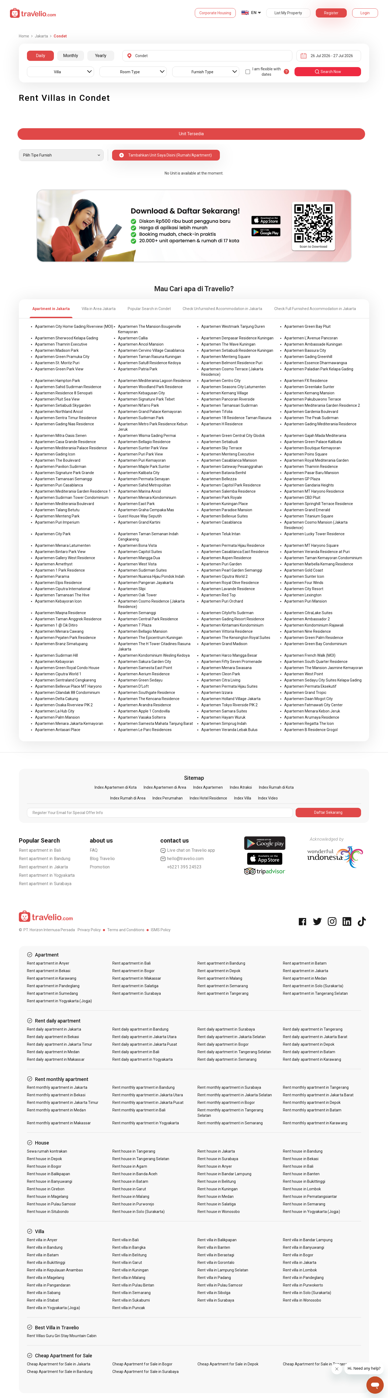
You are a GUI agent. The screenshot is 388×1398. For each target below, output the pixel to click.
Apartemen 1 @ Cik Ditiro (56, 625)
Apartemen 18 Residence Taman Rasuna (236, 418)
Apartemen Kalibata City (139, 473)
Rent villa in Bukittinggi (46, 1262)
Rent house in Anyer (215, 1166)
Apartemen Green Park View (59, 369)
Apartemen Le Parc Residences (145, 730)
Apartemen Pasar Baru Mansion (311, 473)
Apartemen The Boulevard (57, 460)
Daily (40, 55)
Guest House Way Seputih (140, 516)
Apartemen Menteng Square (225, 356)
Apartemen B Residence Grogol (311, 730)
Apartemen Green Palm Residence (313, 637)
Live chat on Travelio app (187, 850)
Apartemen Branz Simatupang (61, 644)
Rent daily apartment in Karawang (312, 1059)
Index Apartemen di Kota (116, 787)
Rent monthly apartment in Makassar (59, 1123)
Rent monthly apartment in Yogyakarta (145, 1123)
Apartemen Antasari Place (57, 730)
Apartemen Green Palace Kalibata (313, 442)
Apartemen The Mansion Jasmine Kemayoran (323, 668)
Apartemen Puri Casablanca (59, 485)
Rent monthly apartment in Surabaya (229, 1087)
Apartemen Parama (52, 576)
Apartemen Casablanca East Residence (235, 552)
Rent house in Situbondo (48, 1211)
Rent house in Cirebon (45, 1189)
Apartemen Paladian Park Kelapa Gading (318, 369)
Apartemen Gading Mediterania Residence (320, 424)
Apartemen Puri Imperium (57, 522)
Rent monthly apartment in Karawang (315, 1123)
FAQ (94, 850)
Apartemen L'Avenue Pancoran (311, 338)
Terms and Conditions (125, 930)
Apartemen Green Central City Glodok (233, 435)
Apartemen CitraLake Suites (308, 613)
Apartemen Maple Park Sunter (144, 466)
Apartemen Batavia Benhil (223, 473)
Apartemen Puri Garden (221, 564)
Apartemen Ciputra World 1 (58, 674)
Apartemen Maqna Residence (60, 613)
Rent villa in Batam (43, 1255)
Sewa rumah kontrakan (47, 1151)
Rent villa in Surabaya (216, 1300)
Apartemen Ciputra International (62, 589)
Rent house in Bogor (44, 1166)
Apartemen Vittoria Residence (227, 631)
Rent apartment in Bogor (133, 971)
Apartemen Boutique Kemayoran (312, 448)
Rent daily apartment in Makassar (56, 1059)
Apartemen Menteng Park (57, 516)
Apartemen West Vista (137, 564)
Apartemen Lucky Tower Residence (314, 534)
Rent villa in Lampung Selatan (223, 1270)
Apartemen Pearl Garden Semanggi (231, 570)
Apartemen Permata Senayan (143, 479)
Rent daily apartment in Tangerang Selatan (234, 1052)
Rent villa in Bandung (45, 1247)
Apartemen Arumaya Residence (311, 717)
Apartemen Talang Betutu (57, 510)
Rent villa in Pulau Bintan (133, 1285)
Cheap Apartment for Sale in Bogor (142, 1364)
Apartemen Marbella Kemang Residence (318, 564)
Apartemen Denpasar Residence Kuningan (237, 338)
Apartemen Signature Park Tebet (146, 399)
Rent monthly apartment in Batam (312, 1110)
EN (254, 12)
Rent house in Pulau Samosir (51, 1204)
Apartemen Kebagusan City (141, 393)
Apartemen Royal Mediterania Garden (316, 460)
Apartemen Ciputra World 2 (224, 576)
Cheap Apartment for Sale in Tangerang (317, 1364)
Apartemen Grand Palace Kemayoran (150, 411)
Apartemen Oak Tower (137, 595)
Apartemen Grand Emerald (307, 510)
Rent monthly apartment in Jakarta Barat (318, 1095)
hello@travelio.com (182, 858)
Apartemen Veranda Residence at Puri (317, 552)
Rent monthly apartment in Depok (312, 1102)
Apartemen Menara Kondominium (147, 497)
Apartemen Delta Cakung (56, 699)
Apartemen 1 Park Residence (60, 570)
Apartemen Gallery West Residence (65, 558)
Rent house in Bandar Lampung (224, 1174)
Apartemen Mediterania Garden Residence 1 (73, 491)
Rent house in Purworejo (133, 1204)
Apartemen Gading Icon (55, 454)
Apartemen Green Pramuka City (62, 356)
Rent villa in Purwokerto (303, 1285)
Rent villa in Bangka (129, 1247)
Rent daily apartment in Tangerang (312, 1029)
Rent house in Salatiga (217, 1204)
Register (331, 13)
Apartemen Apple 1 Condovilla (144, 711)
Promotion (100, 867)
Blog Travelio (102, 858)
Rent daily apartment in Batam (309, 1052)
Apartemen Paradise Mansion (226, 510)
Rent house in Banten (301, 1174)
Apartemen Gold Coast (303, 570)
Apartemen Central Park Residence (148, 619)
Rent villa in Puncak (128, 1308)
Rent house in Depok (44, 1159)
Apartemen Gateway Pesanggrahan (232, 466)
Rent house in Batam (130, 1181)
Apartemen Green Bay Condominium (315, 644)
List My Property (288, 13)
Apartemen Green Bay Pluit (307, 326)
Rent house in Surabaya (218, 1159)
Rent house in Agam (129, 1166)
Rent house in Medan (216, 1196)
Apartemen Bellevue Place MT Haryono (68, 686)
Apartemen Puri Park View (140, 454)
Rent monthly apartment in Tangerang (316, 1087)
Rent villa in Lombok (300, 1270)
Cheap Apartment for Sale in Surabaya (145, 1371)
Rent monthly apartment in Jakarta (57, 1087)
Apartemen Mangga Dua (139, 558)
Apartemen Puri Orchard (222, 601)
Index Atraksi (241, 787)
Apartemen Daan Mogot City (308, 699)
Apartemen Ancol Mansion (141, 344)
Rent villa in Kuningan (130, 1270)
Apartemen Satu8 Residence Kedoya (149, 363)
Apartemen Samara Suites (224, 711)
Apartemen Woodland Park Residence (150, 387)
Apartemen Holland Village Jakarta (231, 699)
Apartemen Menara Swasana (226, 668)
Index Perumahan (168, 798)
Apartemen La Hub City (54, 711)
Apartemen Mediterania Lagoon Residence (154, 380)
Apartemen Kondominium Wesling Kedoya (154, 655)
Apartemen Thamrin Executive (61, 344)
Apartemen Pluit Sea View (57, 399)
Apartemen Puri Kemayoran (142, 460)
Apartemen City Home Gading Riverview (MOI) (74, 326)
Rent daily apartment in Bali (135, 1052)
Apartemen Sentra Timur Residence (66, 418)
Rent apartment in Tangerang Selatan (315, 993)
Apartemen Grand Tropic (305, 692)
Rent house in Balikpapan (48, 1174)
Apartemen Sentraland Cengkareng (65, 680)
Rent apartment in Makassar (136, 978)
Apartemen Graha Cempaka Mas (146, 510)
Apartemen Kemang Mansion (309, 393)
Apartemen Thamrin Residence (311, 466)
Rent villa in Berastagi (216, 1255)
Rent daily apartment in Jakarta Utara (144, 1037)
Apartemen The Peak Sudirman (311, 418)
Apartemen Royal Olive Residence (230, 582)
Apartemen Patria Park (137, 369)
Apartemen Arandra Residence (144, 705)
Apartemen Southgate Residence (146, 692)
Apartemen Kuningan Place (224, 504)
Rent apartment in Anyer (48, 963)
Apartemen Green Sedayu (140, 680)
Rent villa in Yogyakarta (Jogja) (53, 1308)
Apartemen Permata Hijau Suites (229, 686)
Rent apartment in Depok (219, 971)
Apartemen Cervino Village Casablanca (151, 350)
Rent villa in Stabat (43, 1300)
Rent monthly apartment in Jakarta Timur (62, 1102)
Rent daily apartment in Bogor (223, 1044)
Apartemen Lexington (302, 595)
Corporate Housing (215, 13)
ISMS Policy (161, 930)
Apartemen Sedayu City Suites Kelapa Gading (323, 680)
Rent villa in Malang (128, 1277)
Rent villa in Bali (125, 1240)
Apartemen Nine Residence (307, 631)
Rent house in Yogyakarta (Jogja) (311, 1211)
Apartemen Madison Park (57, 350)
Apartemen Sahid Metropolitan (144, 485)
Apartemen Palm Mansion (57, 717)
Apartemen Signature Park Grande (64, 473)
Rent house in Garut (129, 1189)
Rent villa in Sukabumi (131, 1300)
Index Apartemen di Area (165, 787)
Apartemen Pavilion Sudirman (60, 466)
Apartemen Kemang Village (224, 393)
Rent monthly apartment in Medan (56, 1110)
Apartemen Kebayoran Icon (58, 601)
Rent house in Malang (130, 1196)
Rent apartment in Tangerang (223, 993)
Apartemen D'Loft (133, 686)
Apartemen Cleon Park (220, 674)
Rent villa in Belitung (129, 1255)
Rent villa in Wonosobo (302, 1300)
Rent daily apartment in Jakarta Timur (59, 1044)
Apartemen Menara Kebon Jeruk (312, 711)
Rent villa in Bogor (298, 1255)
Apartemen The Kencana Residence (148, 699)
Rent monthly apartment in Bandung (143, 1087)
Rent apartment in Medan (305, 978)
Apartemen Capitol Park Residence (231, 485)
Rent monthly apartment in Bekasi (56, 1095)
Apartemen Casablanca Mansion (229, 460)
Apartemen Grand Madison (224, 644)
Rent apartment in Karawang (51, 978)
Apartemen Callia (133, 338)
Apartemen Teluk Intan (220, 534)
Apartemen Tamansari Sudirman (229, 405)
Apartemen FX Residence (306, 380)
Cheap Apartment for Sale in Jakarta (58, 1364)
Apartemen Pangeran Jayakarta (145, 582)
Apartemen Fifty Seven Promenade (231, 661)
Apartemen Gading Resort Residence (232, 619)
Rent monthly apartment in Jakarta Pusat (147, 1102)
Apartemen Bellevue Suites (224, 516)
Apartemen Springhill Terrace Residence (318, 504)
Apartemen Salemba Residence (228, 491)
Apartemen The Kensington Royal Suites (235, 637)
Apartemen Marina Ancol (139, 491)
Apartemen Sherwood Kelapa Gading (66, 338)
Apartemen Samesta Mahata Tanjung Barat (155, 723)
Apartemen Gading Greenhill (308, 356)
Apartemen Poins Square (305, 454)
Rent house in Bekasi (300, 1159)
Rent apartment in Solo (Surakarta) (313, 986)
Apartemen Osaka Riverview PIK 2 (64, 705)
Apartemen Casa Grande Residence (65, 442)
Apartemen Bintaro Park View (60, 552)
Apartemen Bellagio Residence (144, 442)
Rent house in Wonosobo (219, 1211)
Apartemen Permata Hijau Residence (233, 545)
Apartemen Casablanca (221, 522)
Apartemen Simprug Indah (224, 723)
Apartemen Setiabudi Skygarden (63, 405)
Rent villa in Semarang (131, 1293)
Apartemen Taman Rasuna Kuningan (149, 356)
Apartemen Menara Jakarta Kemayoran (69, 723)
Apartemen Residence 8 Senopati (63, 393)
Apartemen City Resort (303, 589)
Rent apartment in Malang (220, 978)
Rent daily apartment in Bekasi (53, 1037)
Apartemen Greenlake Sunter (309, 387)
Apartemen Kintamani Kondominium (232, 625)
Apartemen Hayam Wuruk (223, 717)
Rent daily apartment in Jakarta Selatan (232, 1037)
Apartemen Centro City (221, 380)
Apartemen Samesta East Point (145, 668)
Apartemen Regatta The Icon (309, 723)
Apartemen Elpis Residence (58, 582)
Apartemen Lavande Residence (228, 589)
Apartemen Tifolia (217, 411)
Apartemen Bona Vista (137, 545)
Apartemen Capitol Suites (140, 552)
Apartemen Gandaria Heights (309, 485)
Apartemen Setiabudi (219, 442)
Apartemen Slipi (132, 589)
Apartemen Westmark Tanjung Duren (233, 326)
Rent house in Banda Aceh (134, 1174)
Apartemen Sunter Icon (304, 576)
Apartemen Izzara (217, 692)
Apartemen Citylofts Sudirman (227, 613)
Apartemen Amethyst (53, 564)
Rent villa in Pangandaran (48, 1285)
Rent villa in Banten (214, 1247)
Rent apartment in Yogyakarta (47, 875)
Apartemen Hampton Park (57, 380)
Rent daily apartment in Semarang (227, 1059)
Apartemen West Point (303, 674)
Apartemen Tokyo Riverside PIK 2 (229, 705)
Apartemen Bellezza (219, 479)
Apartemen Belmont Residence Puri (231, 363)
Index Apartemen (208, 787)
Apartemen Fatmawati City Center (313, 705)
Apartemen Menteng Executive (227, 454)
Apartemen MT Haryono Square (311, 545)
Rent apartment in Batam (305, 963)
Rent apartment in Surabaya (45, 883)
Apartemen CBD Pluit (302, 497)
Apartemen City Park (53, 534)
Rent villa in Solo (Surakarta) (307, 1293)
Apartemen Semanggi (137, 613)
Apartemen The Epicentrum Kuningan (150, 637)
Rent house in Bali (298, 1166)
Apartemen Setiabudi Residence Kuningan (237, 350)
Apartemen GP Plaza (302, 479)
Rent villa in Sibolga (214, 1293)
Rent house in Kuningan (218, 1189)
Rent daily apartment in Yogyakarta (142, 1059)
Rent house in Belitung (217, 1181)
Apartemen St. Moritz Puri (57, 363)
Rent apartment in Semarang (223, 986)
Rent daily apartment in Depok (308, 1044)
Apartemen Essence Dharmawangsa (315, 363)
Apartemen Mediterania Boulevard (64, 504)
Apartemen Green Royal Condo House (67, 668)
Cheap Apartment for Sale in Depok (228, 1364)
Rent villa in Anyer (42, 1240)
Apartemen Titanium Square (308, 516)
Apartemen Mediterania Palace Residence (71, 448)
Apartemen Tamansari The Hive (62, 595)
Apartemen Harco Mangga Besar (229, 655)
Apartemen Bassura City (305, 350)
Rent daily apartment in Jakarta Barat (315, 1037)
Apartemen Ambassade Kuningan (313, 344)
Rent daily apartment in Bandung (140, 1029)
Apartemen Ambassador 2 (307, 619)
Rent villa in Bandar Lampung (307, 1240)
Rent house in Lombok (302, 1189)
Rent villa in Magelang (45, 1277)
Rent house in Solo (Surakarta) (138, 1211)
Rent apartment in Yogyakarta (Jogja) (59, 1001)
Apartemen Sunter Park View (143, 448)
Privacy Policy (89, 930)
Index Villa (242, 798)
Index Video (268, 798)
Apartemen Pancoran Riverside (228, 399)
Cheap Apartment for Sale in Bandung (59, 1371)
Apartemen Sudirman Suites (142, 570)
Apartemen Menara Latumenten (63, 545)
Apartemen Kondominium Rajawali (314, 625)
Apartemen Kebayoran (54, 661)
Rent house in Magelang (47, 1196)
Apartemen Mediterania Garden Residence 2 (322, 405)
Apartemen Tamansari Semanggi (63, 479)
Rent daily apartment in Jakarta (54, 1029)
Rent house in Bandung (303, 1151)
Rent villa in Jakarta (299, 1262)
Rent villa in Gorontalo (216, 1262)
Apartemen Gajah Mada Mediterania (315, 435)
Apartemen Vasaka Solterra (142, 717)
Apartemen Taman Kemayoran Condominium (323, 558)
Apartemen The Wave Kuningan (228, 344)
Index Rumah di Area (128, 798)
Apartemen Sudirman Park (141, 418)
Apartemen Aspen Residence (226, 558)
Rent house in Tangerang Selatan (140, 1159)
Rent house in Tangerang (133, 1151)
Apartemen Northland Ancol (59, 411)
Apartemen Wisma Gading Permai (147, 435)
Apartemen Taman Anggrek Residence (68, 619)
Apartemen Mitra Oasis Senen (60, 435)
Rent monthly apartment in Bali (139, 1110)
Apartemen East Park (136, 504)
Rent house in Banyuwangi (49, 1181)
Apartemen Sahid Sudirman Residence (68, 387)
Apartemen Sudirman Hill (56, 655)
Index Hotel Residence (208, 798)
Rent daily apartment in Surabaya (226, 1029)
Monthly (70, 55)
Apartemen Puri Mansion (305, 601)
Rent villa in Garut (127, 1262)
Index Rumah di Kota (276, 787)
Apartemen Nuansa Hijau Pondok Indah (151, 576)
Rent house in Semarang (304, 1204)
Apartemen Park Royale (221, 497)
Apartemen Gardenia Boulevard (311, 411)
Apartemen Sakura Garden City (144, 661)
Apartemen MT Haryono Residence (314, 491)
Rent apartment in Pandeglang (53, 986)
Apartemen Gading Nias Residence (64, 424)
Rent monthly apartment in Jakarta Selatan (235, 1095)
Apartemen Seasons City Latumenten (233, 387)
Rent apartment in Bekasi (48, 971)
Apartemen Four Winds (303, 582)
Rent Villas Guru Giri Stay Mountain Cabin (61, 1336)
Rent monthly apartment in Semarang (230, 1123)
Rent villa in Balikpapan (217, 1240)
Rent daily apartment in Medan (53, 1052)
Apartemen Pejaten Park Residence (65, 637)
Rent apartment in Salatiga (135, 986)
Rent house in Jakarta (216, 1151)
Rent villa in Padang (214, 1277)
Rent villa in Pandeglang (303, 1277)
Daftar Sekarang (328, 812)
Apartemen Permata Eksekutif (310, 686)
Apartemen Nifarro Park (138, 405)
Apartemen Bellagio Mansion (142, 631)
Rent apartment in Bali (40, 850)
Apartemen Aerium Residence (144, 674)
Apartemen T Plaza (134, 625)
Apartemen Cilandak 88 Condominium (67, 692)
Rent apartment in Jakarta (43, 867)
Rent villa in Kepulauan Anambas (55, 1270)
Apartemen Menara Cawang (59, 631)
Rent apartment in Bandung (44, 858)
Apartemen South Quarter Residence (316, 661)
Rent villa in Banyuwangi (303, 1247)
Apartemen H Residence (222, 424)
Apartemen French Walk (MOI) (309, 655)
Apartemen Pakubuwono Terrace (312, 399)
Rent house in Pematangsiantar (310, 1196)
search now (327, 71)
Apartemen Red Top (218, 595)
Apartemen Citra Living (220, 680)
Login (365, 13)
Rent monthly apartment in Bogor (226, 1102)
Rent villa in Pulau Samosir (220, 1285)
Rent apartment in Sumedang (52, 993)
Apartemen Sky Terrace (221, 448)
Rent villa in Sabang (43, 1293)
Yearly (100, 55)
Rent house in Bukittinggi (304, 1181)
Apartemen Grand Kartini (139, 522)
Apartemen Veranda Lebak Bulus (229, 730)
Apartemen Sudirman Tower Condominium (72, 497)
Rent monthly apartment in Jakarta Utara (147, 1095)
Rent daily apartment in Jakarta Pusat (144, 1044)
